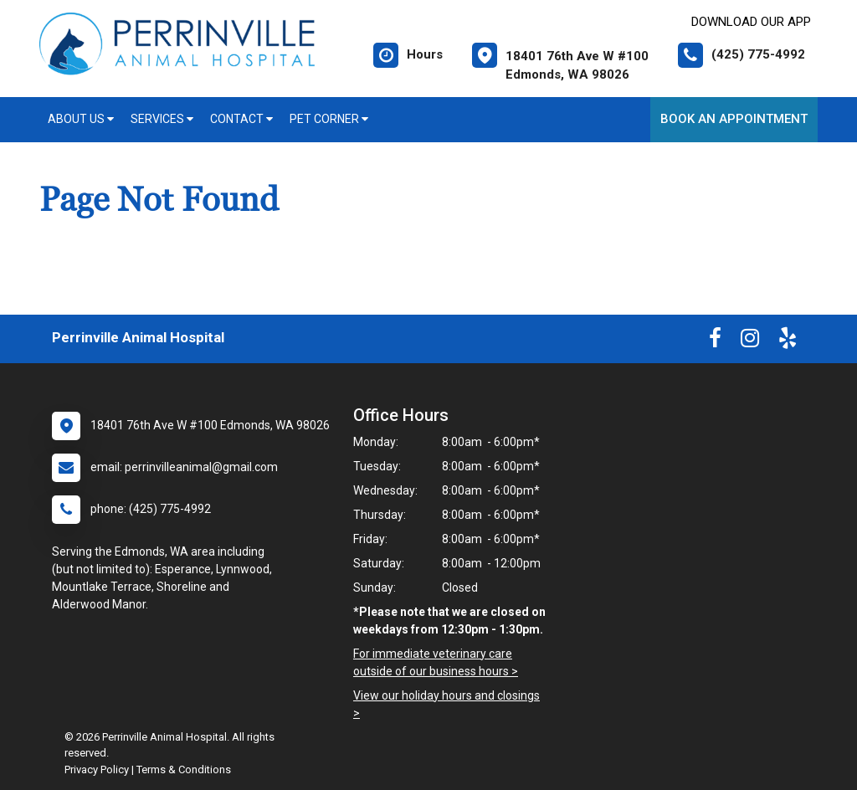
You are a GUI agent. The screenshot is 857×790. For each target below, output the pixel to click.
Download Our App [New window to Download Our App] (751, 21)
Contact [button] (241, 119)
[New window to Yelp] (787, 341)
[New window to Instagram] (749, 341)
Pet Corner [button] (329, 119)
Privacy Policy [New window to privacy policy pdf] (96, 769)
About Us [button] (81, 119)
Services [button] (162, 119)
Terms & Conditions (183, 769)
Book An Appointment (734, 118)
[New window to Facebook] (715, 341)
